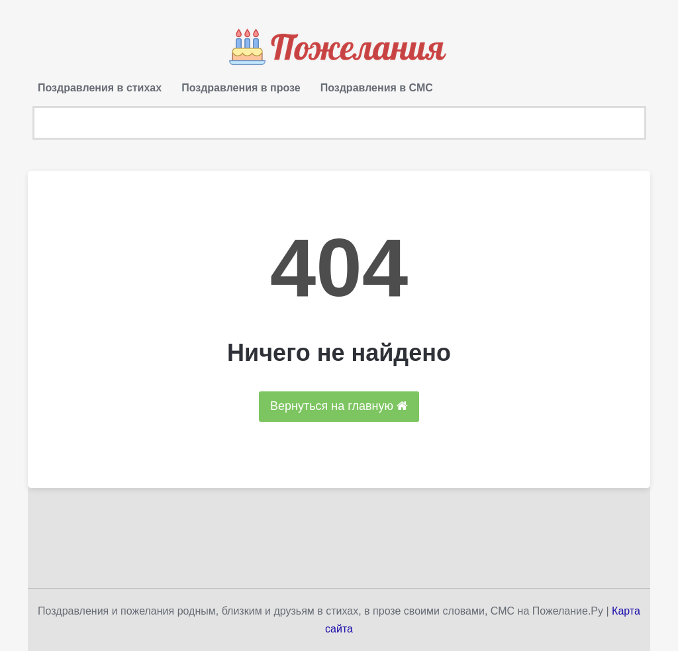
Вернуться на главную (339, 406)
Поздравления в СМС (376, 87)
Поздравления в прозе (241, 87)
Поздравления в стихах (100, 87)
